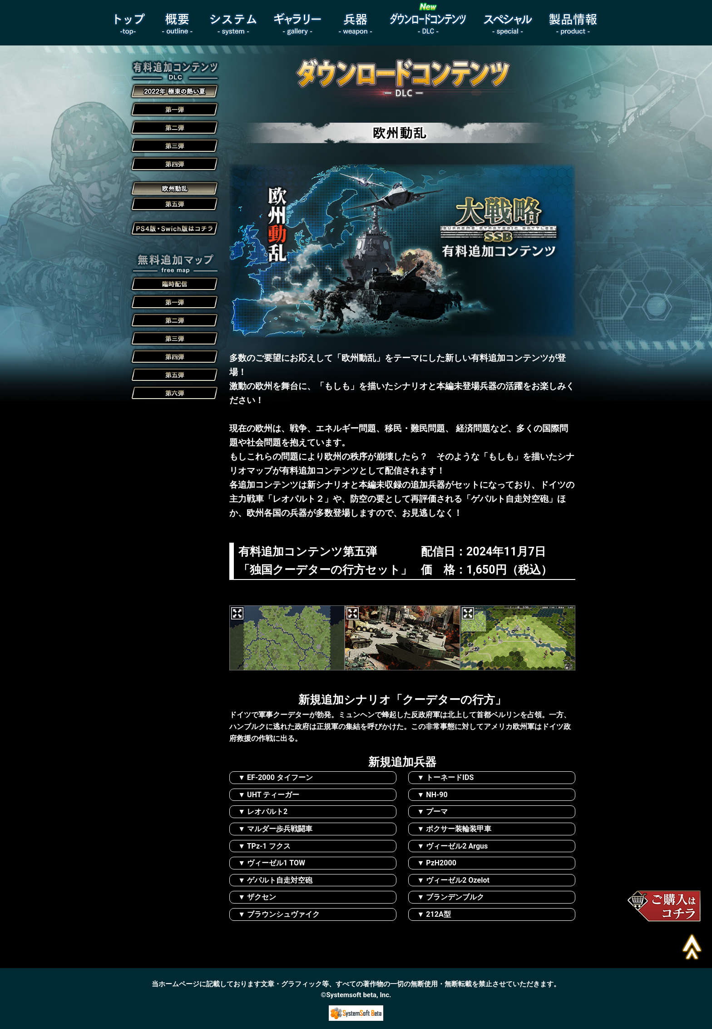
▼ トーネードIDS (445, 777)
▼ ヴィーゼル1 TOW (271, 863)
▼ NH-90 (432, 794)
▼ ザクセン (257, 897)
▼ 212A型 (434, 914)
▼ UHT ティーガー (268, 794)
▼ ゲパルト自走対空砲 (275, 880)
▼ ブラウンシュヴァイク (279, 914)
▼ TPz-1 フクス (264, 846)
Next (235, 676)
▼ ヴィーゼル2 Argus (452, 846)
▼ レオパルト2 (262, 811)
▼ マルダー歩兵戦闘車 (275, 828)
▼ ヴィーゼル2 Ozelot (453, 880)
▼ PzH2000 (436, 863)
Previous (241, 600)
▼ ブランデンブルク (451, 897)
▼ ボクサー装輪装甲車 (454, 828)
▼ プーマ (432, 811)
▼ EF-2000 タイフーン (275, 777)
